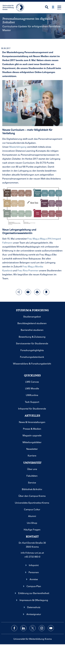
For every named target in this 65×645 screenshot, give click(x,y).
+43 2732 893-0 (32, 556)
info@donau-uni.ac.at (32, 552)
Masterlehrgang (17, 146)
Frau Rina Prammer (27, 270)
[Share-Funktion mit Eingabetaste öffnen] (19, 292)
